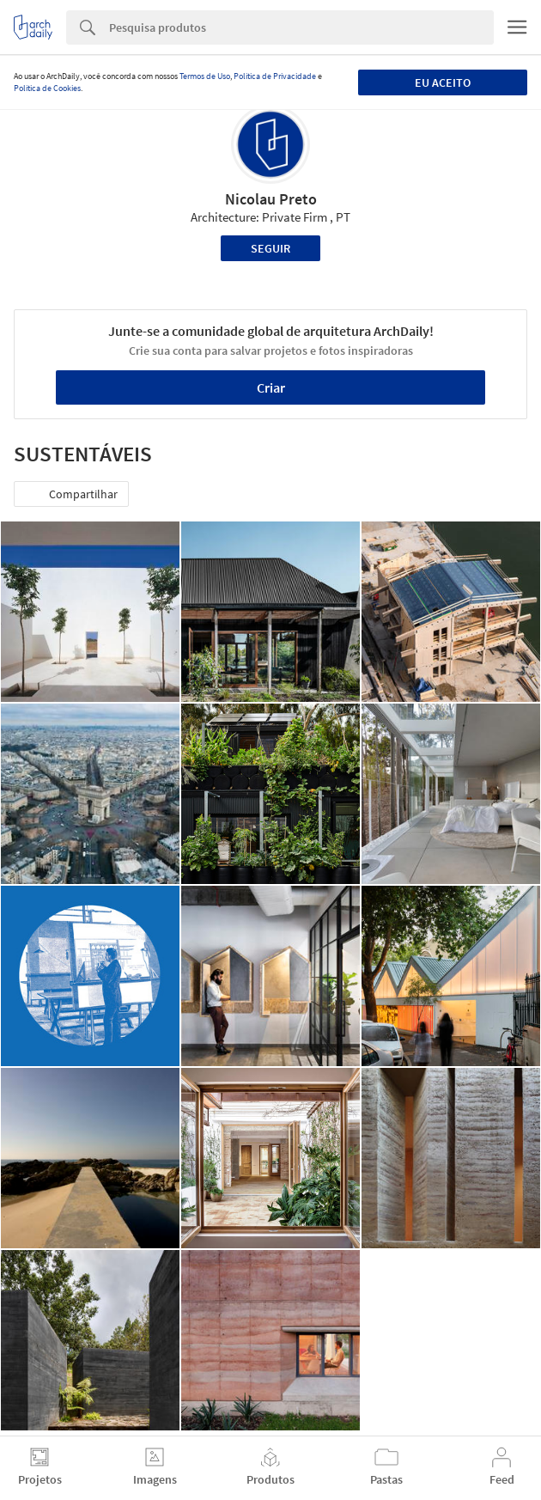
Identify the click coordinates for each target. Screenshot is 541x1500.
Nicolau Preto (271, 199)
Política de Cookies (47, 88)
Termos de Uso (204, 76)
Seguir (270, 248)
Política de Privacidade (275, 76)
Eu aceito (443, 82)
